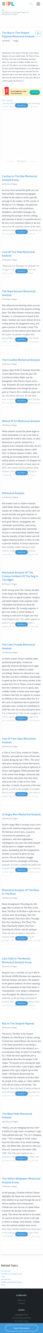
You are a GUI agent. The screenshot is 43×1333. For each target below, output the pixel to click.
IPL (3, 10)
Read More (21, 212)
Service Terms (21, 1311)
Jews (3, 1257)
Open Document (21, 1328)
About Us (21, 1284)
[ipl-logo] (10, 5)
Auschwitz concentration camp (11, 1254)
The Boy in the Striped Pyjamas (11, 1262)
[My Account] (39, 4)
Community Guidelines (21, 1302)
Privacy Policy (21, 1308)
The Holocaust (6, 1260)
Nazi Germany (6, 1251)
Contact (21, 1287)
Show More (21, 86)
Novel (3, 1265)
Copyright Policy (21, 1299)
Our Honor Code (22, 1305)
